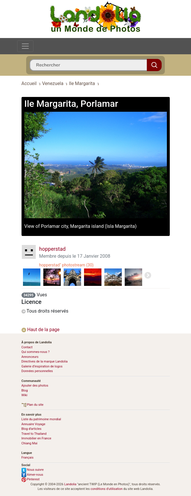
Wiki (25, 395)
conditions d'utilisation (106, 489)
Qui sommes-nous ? (36, 352)
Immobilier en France (36, 438)
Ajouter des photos (35, 385)
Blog (25, 390)
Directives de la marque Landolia (45, 361)
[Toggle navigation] (25, 46)
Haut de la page (41, 329)
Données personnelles (37, 371)
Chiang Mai (30, 443)
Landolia (70, 484)
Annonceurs (30, 357)
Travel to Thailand (34, 434)
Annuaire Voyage (33, 424)
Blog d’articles (32, 429)
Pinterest (31, 479)
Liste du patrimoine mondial (41, 419)
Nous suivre (33, 470)
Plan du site (33, 405)
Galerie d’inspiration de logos (42, 366)
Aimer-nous (32, 475)
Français (28, 457)
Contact (27, 347)
